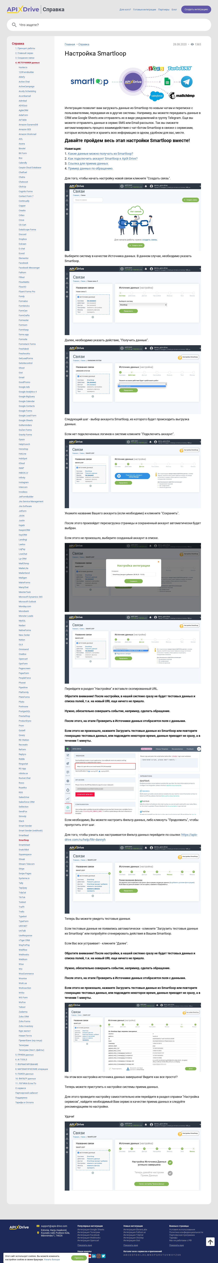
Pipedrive (23, 687)
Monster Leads (26, 616)
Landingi (23, 539)
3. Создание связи (24, 58)
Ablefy (22, 77)
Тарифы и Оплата (24, 1102)
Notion (22, 639)
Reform (22, 749)
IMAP (21, 468)
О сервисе (20, 1088)
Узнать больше (52, 1259)
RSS (21, 792)
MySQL (22, 620)
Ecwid (22, 253)
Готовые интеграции (144, 9)
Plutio (21, 701)
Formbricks (24, 306)
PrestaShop (24, 716)
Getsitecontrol (25, 363)
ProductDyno (25, 721)
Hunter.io (23, 67)
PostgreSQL (24, 711)
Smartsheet (24, 845)
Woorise (23, 978)
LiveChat (23, 554)
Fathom (22, 272)
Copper (22, 205)
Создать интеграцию (196, 9)
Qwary (22, 735)
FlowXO (22, 287)
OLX (21, 644)
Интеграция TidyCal (133, 1235)
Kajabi (22, 525)
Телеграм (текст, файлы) (31, 1050)
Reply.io (22, 754)
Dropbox (23, 239)
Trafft (21, 907)
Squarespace (25, 854)
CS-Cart (22, 225)
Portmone (23, 706)
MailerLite (23, 568)
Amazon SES (25, 129)
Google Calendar (27, 401)
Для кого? (125, 9)
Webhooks (24, 954)
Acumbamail (25, 96)
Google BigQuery (27, 396)
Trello (21, 911)
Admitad (23, 100)
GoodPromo (24, 382)
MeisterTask (25, 592)
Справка (53, 9)
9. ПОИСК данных (24, 1074)
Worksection (25, 988)
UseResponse (25, 935)
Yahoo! (22, 1007)
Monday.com (25, 606)
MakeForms (24, 582)
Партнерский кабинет (26, 1093)
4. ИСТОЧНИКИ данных (27, 62)
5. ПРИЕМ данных (24, 1054)
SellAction (23, 806)
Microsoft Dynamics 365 (30, 597)
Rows (21, 783)
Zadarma (23, 1012)
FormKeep (24, 329)
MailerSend (24, 573)
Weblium (23, 959)
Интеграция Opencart (88, 1240)
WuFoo (22, 1002)
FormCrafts (24, 315)
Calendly (23, 162)
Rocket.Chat (24, 778)
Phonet (22, 682)
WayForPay (24, 945)
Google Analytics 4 (28, 391)
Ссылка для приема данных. (88, 163)
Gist (21, 372)
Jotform (22, 511)
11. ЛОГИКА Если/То (25, 1083)
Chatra (22, 177)
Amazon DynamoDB (28, 124)
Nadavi (22, 625)
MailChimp (24, 563)
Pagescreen (24, 668)
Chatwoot (23, 182)
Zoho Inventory (26, 1026)
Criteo (21, 215)
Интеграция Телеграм (88, 1232)
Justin (22, 520)
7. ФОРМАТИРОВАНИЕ (26, 1064)
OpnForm (23, 663)
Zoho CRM (24, 1016)
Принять (79, 1258)
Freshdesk (24, 349)
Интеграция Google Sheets (90, 1229)
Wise (21, 964)
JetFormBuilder (26, 496)
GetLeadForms (26, 358)
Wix (20, 969)
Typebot (23, 916)
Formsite (23, 339)
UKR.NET (23, 926)
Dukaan (22, 244)
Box (20, 158)
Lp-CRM (22, 558)
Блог (174, 9)
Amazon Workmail (27, 134)
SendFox (23, 811)
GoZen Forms (25, 430)
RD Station (24, 740)
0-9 (179, 1255)
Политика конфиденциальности (186, 1232)
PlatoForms (24, 697)
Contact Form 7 (26, 196)
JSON (21, 515)
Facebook (23, 263)
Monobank (24, 611)
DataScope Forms (27, 229)
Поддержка (21, 1097)
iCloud (22, 463)
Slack (21, 821)
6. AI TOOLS (21, 1059)
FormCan (23, 310)
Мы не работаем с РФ (180, 1240)
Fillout (22, 277)
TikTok (22, 897)
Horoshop (23, 449)
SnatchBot (24, 849)
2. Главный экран (24, 53)
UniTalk (22, 930)
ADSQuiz (23, 105)
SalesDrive (24, 797)
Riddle (22, 759)
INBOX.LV (23, 473)
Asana (22, 143)
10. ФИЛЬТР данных (25, 1078)
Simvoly (22, 816)
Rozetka (23, 787)
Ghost (22, 368)
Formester (24, 320)
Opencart (23, 659)
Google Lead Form (27, 415)
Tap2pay (23, 888)
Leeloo (22, 544)
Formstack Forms (27, 344)
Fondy (22, 296)
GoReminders (25, 425)
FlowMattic (24, 282)
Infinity (22, 477)
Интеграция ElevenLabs (135, 1229)
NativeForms (25, 630)
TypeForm (23, 921)
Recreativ (23, 744)
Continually (24, 201)
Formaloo (23, 301)
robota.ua (23, 773)
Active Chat (24, 81)
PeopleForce (25, 678)
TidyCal (22, 892)
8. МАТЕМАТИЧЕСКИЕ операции (31, 1069)
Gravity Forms (25, 434)
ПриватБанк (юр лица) (30, 1040)
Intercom (23, 487)
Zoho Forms (24, 1021)
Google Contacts (27, 406)
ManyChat (23, 587)
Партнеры (163, 9)
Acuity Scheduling (27, 91)
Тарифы (173, 1237)
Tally (21, 883)
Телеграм (24, 1045)
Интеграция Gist (131, 1240)
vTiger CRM (24, 940)
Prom (21, 725)
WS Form (23, 997)
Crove (21, 220)
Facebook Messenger (29, 267)
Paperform (24, 673)
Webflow (23, 950)
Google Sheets (26, 420)
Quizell (22, 730)
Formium (23, 325)
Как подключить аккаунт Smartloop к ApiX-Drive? (103, 158)
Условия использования (182, 1229)
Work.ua (23, 983)
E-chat (22, 248)
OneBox (22, 654)
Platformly (24, 692)
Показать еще (84, 1245)
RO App (22, 768)
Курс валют (25, 1031)
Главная (70, 44)
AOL (21, 139)
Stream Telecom (27, 864)
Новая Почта (25, 1035)
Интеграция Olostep (133, 1237)
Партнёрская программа (182, 1235)
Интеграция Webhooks (88, 1237)
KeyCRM (23, 535)
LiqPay (22, 549)
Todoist (22, 902)
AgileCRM (23, 110)
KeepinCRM (24, 530)
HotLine (22, 453)
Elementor (23, 258)
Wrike (21, 992)
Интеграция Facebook (88, 1235)
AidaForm (23, 115)
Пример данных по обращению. (90, 168)
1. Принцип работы (25, 48)
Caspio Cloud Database (30, 167)
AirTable (23, 120)
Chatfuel (23, 172)
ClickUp (22, 186)
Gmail (21, 377)
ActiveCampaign (26, 86)
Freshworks (24, 353)
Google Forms (25, 411)
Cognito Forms (26, 191)
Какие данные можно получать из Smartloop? (100, 153)
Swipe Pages (25, 873)
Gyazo (22, 439)
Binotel (22, 148)
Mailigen (23, 577)
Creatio (22, 210)
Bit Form (23, 153)
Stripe (21, 868)
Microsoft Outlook (27, 601)
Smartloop (24, 840)
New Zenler (24, 635)
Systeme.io (24, 878)
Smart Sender (25, 826)
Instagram (24, 482)
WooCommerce (26, 973)
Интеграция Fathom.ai (134, 1232)
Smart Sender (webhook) (31, 830)
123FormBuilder (26, 72)
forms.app (24, 334)
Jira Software (25, 506)
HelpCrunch (24, 444)
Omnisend (24, 649)
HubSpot (23, 458)
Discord (22, 234)
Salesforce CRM (26, 802)
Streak (22, 859)
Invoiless (23, 492)
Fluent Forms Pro (27, 291)
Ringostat (23, 764)
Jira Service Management (31, 501)
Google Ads (24, 387)
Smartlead (24, 835)
